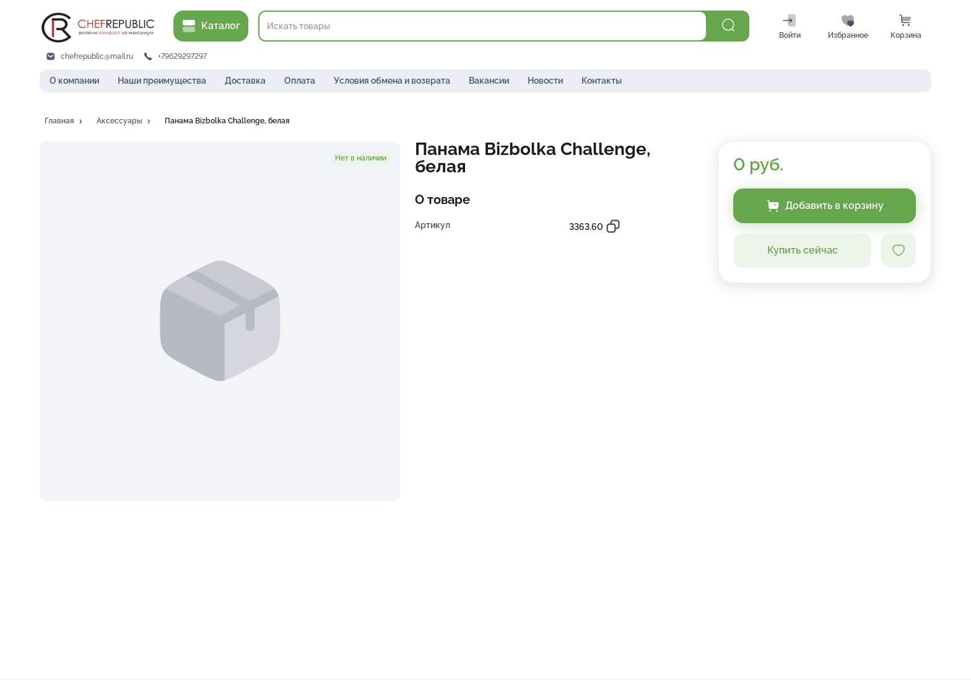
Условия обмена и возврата (392, 81)
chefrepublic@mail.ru (97, 56)
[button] (64, 121)
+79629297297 (182, 56)
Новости (545, 81)
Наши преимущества (162, 81)
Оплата (299, 81)
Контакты (601, 81)
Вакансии (489, 81)
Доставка (245, 81)
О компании (74, 81)
